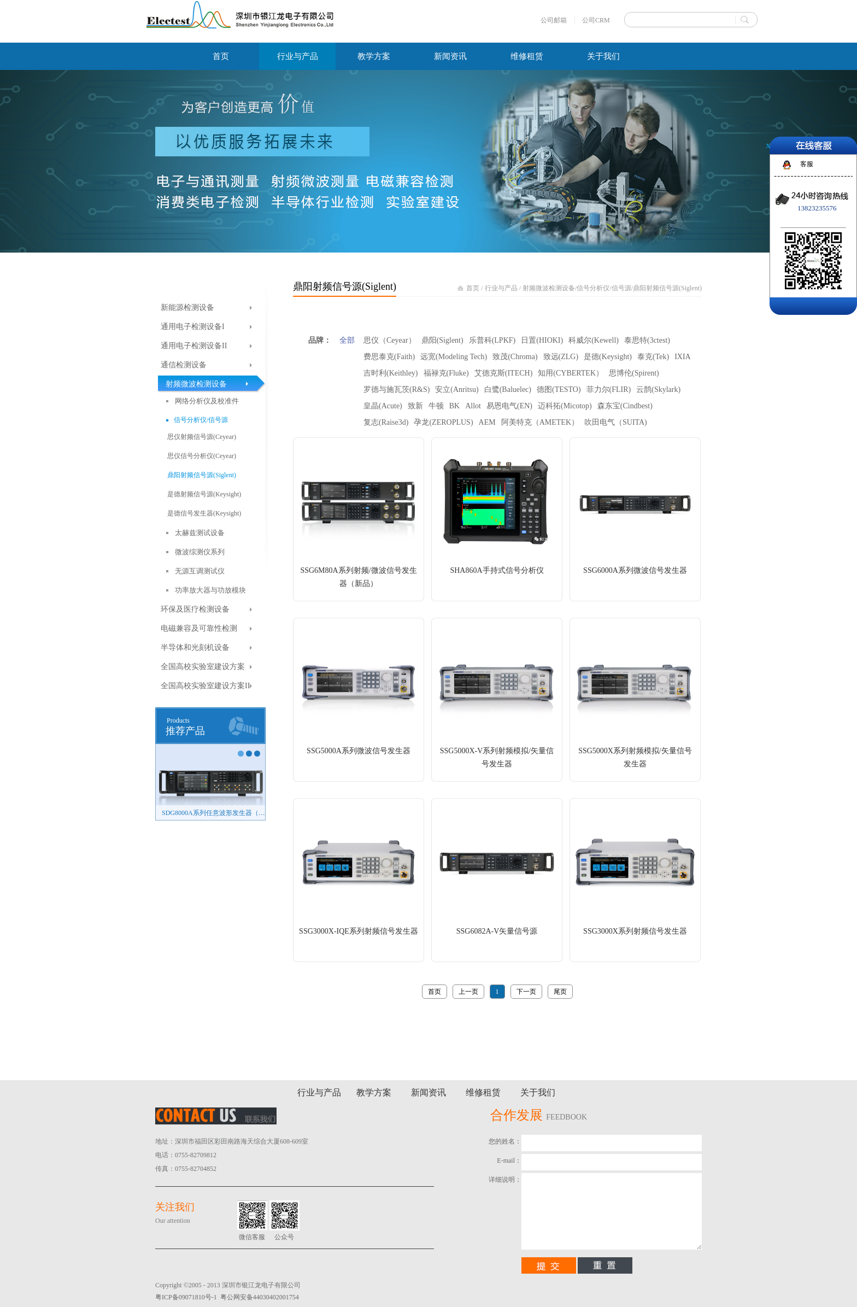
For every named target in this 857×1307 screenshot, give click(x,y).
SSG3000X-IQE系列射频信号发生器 (358, 931)
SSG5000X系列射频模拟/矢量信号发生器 (635, 757)
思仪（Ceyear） (389, 340)
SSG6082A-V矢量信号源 (497, 931)
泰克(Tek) (653, 357)
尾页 (560, 991)
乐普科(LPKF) (492, 340)
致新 (415, 406)
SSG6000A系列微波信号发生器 (635, 570)
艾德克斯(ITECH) (503, 373)
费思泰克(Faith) (389, 357)
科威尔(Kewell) (593, 340)
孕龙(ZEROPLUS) (443, 422)
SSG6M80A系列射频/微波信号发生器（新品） (358, 577)
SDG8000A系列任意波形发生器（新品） (213, 813)
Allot (473, 406)
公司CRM (596, 20)
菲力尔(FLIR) (608, 389)
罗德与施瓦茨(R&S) (396, 389)
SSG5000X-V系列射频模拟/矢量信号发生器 (497, 757)
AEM (487, 422)
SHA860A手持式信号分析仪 (496, 570)
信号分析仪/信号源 (604, 288)
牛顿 (436, 406)
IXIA (682, 357)
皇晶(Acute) (382, 406)
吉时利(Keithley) (390, 373)
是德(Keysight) (608, 357)
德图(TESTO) (559, 389)
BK (454, 406)
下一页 (526, 991)
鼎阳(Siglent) (442, 340)
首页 (221, 56)
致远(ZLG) (561, 357)
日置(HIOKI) (542, 340)
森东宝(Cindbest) (625, 406)
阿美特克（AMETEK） (540, 422)
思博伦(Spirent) (634, 373)
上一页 (468, 991)
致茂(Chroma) (514, 357)
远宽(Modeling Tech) (453, 357)
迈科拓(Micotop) (565, 406)
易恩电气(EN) (509, 406)
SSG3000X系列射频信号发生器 (635, 931)
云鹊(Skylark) (658, 389)
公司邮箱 (554, 20)
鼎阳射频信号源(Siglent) (667, 288)
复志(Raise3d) (385, 422)
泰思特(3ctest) (647, 340)
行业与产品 (501, 288)
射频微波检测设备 (549, 288)
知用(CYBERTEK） (570, 373)
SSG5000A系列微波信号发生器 (358, 751)
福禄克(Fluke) (446, 373)
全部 (347, 340)
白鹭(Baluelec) (507, 389)
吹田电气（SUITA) (615, 422)
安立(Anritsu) (456, 389)
